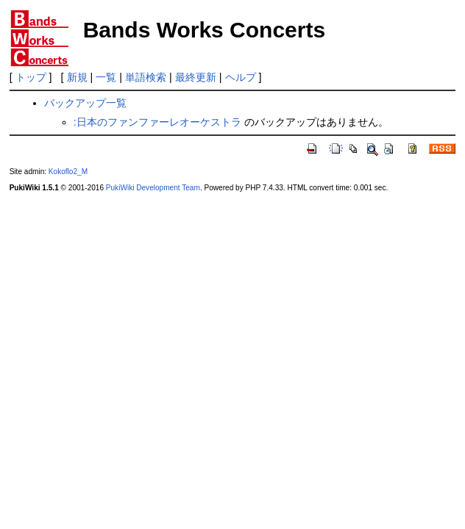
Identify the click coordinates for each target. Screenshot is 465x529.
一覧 (106, 77)
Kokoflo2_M (68, 172)
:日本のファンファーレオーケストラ (157, 122)
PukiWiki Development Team (153, 188)
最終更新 (195, 77)
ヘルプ (240, 77)
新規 (77, 77)
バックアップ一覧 (85, 103)
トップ (30, 77)
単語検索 (145, 77)
